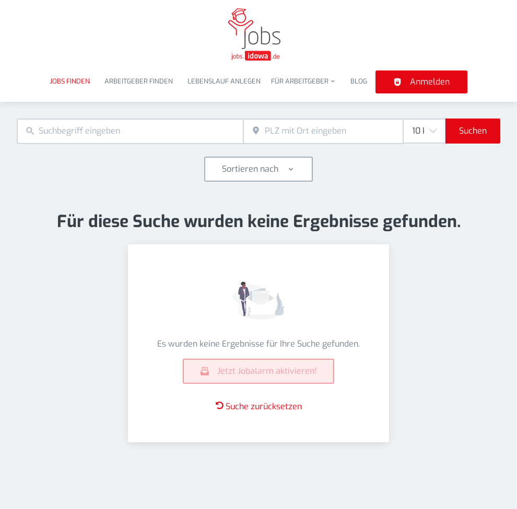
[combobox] (130, 131)
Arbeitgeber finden (138, 81)
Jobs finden (70, 81)
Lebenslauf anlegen (224, 81)
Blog (358, 81)
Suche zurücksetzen (259, 406)
